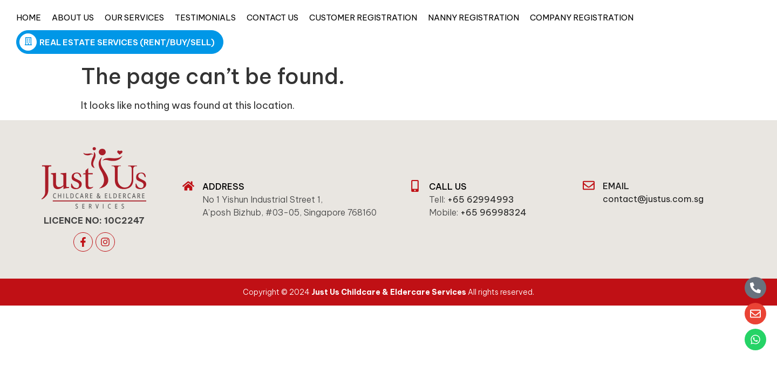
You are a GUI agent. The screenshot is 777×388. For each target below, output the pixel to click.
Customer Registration (363, 17)
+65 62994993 (480, 199)
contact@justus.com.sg (653, 198)
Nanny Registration (473, 17)
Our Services (134, 17)
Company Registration (581, 17)
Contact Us (272, 17)
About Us (73, 17)
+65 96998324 (493, 212)
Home (28, 17)
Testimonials (205, 17)
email (616, 186)
